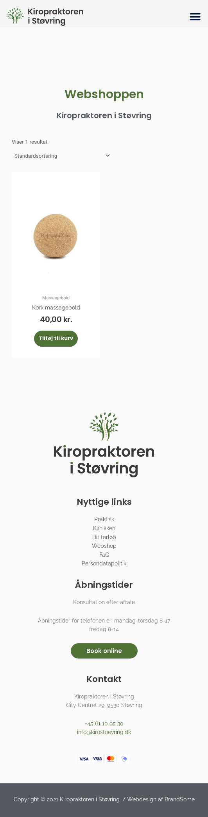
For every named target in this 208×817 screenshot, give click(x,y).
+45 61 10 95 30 (104, 723)
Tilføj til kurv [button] (56, 338)
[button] (195, 17)
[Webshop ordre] (62, 156)
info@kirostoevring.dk (104, 732)
